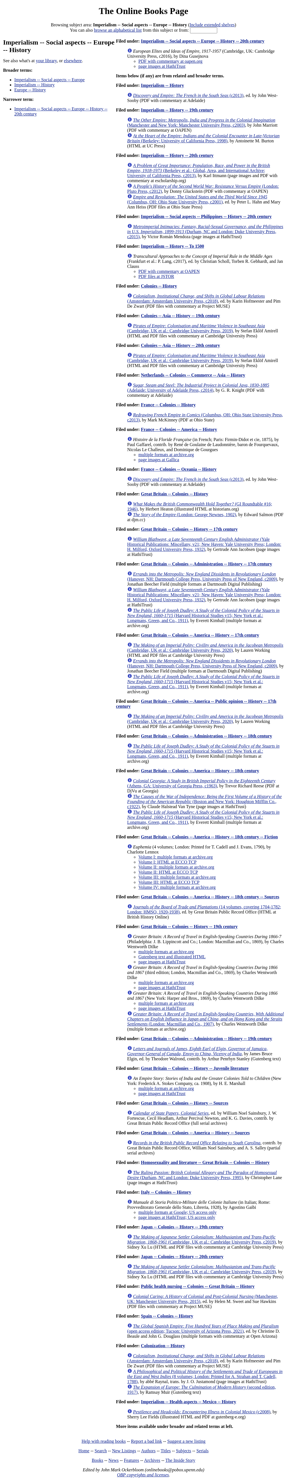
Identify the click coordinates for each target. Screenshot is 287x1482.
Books (97, 1460)
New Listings (124, 1450)
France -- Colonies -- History (168, 404)
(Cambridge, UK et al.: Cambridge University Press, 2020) (205, 648)
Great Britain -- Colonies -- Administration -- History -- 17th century (206, 564)
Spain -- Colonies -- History (167, 1316)
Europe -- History (30, 89)
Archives (152, 1460)
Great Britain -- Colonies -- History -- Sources (184, 1103)
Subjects (183, 1450)
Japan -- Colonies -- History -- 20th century (182, 1256)
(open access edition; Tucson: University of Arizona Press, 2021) (203, 1328)
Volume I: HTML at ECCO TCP (167, 862)
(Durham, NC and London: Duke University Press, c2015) (205, 231)
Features (131, 1460)
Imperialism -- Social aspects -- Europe (49, 79)
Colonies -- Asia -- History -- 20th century (180, 345)
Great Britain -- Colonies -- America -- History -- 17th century (200, 635)
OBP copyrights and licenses (143, 1474)
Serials (202, 1450)
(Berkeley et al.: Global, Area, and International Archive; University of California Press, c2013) (198, 170)
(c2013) (188, 95)
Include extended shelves (212, 24)
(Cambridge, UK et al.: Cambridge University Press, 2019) (196, 328)
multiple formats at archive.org (166, 454)
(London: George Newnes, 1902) (184, 514)
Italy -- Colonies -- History (166, 1192)
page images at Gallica (158, 459)
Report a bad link (146, 1441)
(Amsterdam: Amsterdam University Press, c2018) (196, 298)
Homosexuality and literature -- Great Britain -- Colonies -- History (205, 1162)
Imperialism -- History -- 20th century (177, 155)
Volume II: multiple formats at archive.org (176, 867)
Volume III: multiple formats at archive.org (177, 877)
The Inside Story (180, 1460)
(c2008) (201, 1411)
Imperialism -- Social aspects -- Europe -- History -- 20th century (203, 41)
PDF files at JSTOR (156, 276)
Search (101, 1450)
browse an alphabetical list (118, 30)
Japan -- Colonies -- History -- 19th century (182, 1226)
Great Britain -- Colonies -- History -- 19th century (189, 926)
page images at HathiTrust (162, 66)
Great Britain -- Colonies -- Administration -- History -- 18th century (206, 736)
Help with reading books (104, 1441)
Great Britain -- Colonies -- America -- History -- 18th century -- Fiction (209, 836)
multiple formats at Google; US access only (177, 1212)
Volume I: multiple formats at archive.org (175, 857)
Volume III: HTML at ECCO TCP (169, 882)
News (113, 1460)
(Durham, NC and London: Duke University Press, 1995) (202, 1175)
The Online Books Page (143, 11)
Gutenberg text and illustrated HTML (172, 956)
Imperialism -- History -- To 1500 (172, 246)
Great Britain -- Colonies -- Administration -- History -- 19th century (206, 1038)
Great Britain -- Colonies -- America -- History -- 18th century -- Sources (210, 896)
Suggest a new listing (186, 1441)
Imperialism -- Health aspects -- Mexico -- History (188, 1401)
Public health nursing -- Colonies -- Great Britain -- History (197, 1286)
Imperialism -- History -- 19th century (177, 110)
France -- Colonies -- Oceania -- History (179, 469)
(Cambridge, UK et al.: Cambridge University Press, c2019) (201, 1239)
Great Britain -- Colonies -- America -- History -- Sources (195, 1132)
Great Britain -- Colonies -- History (174, 493)
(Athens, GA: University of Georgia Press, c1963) (201, 783)
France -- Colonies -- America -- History (179, 429)
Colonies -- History (159, 286)
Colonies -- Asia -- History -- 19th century (180, 315)
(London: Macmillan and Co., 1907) (205, 1019)
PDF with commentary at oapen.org (170, 61)
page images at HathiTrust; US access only (176, 1217)
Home (83, 1450)
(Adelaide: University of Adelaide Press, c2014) (198, 388)
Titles (166, 1450)
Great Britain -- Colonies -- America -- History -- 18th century (200, 770)
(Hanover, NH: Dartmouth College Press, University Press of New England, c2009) (202, 576)
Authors (148, 1450)
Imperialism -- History (34, 84)
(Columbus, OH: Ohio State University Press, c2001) (197, 199)
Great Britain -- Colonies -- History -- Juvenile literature (195, 1068)
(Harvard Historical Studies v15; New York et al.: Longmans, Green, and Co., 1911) (203, 615)
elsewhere (73, 60)
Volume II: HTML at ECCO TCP (168, 872)
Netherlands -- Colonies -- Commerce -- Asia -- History (193, 375)
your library (46, 60)
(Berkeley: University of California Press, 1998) (203, 138)
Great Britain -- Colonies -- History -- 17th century (189, 529)
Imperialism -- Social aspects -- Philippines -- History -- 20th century (206, 216)
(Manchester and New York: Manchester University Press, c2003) (201, 122)
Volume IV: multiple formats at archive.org (177, 887)
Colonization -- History (163, 1345)
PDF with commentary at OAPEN (169, 271)
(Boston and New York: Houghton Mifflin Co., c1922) (204, 801)
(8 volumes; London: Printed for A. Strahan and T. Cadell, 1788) (205, 1376)
